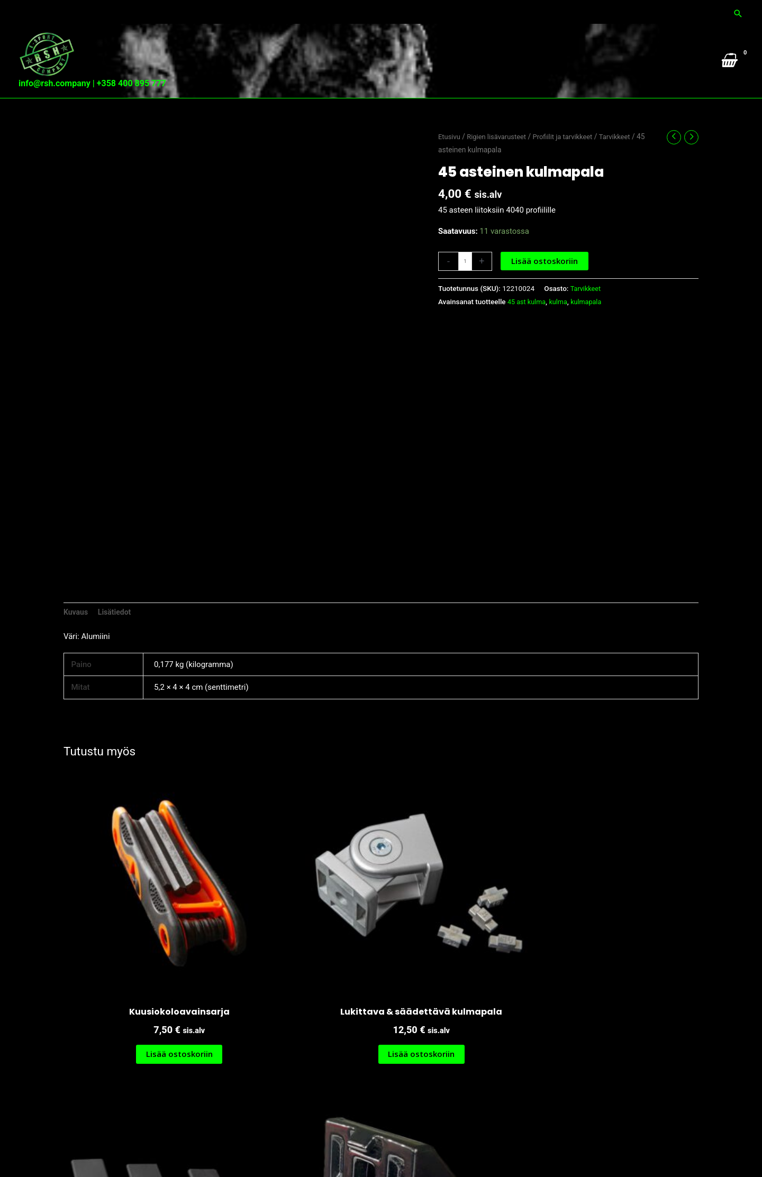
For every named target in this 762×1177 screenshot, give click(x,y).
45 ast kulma (527, 323)
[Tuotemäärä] (465, 282)
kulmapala (591, 323)
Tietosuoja (664, 1148)
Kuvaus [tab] (76, 634)
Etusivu (450, 158)
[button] (738, 11)
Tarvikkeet (625, 158)
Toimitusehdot (718, 1148)
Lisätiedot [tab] (117, 634)
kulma (562, 323)
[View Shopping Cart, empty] (727, 70)
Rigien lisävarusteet (500, 158)
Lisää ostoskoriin (545, 282)
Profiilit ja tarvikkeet (571, 158)
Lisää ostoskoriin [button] (139, 997)
